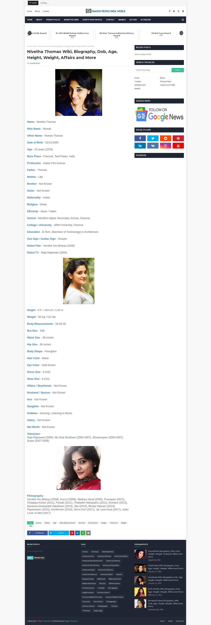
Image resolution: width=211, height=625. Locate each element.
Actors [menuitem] (133, 19)
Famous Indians (103, 592)
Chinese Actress (88, 588)
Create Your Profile (167, 85)
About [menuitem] (39, 19)
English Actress (87, 592)
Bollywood (101, 579)
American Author (121, 556)
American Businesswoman (92, 561)
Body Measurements (67, 523)
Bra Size (82, 523)
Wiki (34, 46)
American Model (88, 570)
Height (103, 523)
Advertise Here (140, 85)
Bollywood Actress (89, 583)
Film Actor (86, 601)
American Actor (88, 556)
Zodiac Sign (98, 610)
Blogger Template (70, 621)
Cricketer (101, 588)
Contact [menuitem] (110, 19)
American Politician (105, 570)
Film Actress (93, 523)
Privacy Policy (165, 81)
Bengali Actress (88, 579)
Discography (113, 588)
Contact (46, 11)
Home (29, 11)
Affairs (47, 523)
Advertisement (107, 552)
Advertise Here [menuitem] (71, 19)
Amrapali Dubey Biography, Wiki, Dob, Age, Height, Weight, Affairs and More (165, 603)
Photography (103, 606)
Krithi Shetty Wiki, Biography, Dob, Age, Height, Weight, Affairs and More (165, 590)
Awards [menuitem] (122, 19)
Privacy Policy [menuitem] (53, 19)
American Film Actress (90, 565)
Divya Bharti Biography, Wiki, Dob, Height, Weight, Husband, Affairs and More (165, 554)
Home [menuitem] (29, 19)
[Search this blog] (153, 70)
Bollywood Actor (115, 579)
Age (54, 523)
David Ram (35, 63)
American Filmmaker (111, 565)
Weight (123, 523)
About (37, 11)
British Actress (114, 583)
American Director (113, 561)
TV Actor (114, 606)
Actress (38, 523)
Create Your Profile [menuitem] (92, 19)
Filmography (111, 601)
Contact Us (180, 621)
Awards (137, 88)
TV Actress (114, 523)
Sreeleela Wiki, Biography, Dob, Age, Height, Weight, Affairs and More (165, 578)
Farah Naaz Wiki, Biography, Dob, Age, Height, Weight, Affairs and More (165, 567)
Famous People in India (114, 597)
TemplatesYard (46, 621)
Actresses (94, 552)
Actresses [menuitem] (146, 19)
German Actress (88, 606)
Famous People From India (92, 597)
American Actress (104, 556)
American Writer (107, 574)
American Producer (89, 574)
